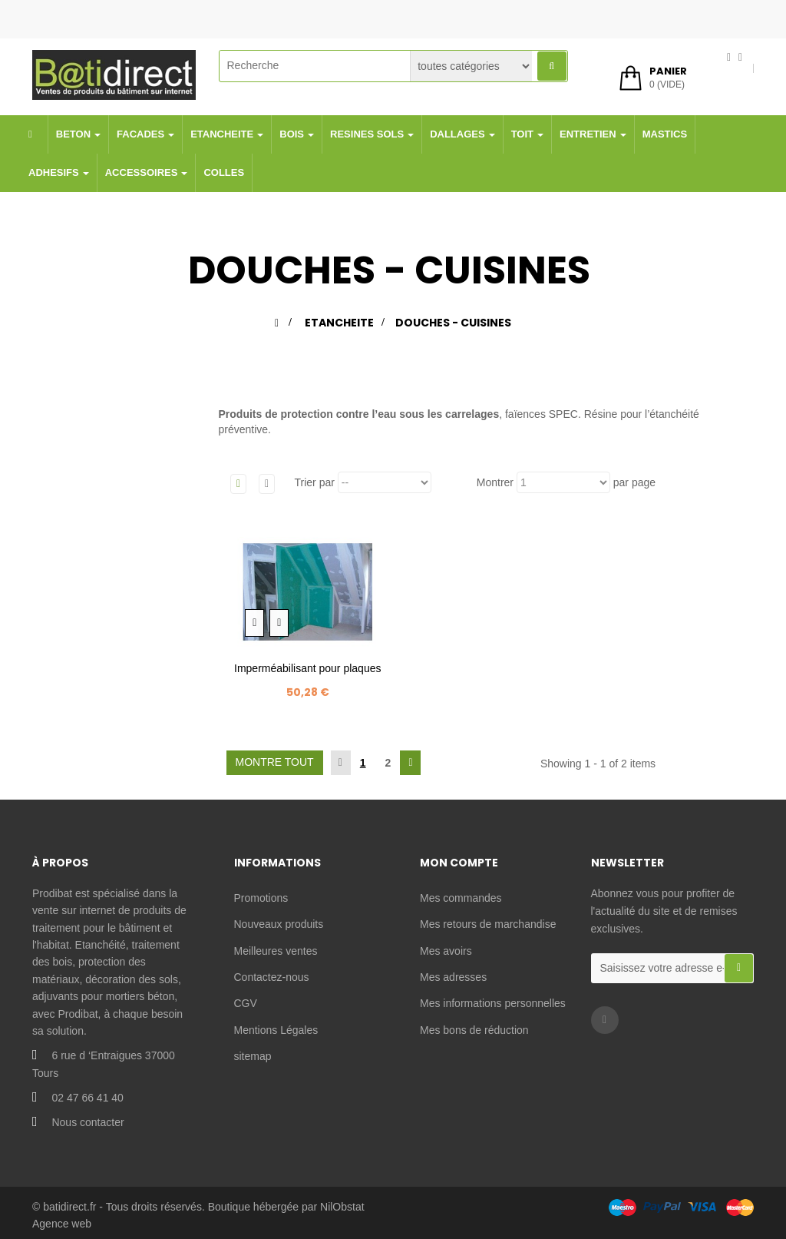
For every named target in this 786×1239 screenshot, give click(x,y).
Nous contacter (87, 1122)
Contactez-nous (271, 977)
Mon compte (459, 862)
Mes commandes (461, 898)
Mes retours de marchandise (488, 924)
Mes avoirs (446, 951)
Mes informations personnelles (493, 1003)
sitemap (253, 1056)
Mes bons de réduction (474, 1030)
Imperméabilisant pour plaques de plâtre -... (307, 676)
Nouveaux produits (279, 924)
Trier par (315, 482)
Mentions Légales (276, 1030)
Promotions (261, 898)
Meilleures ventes (276, 951)
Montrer (495, 482)
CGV (245, 1003)
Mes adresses (453, 977)
